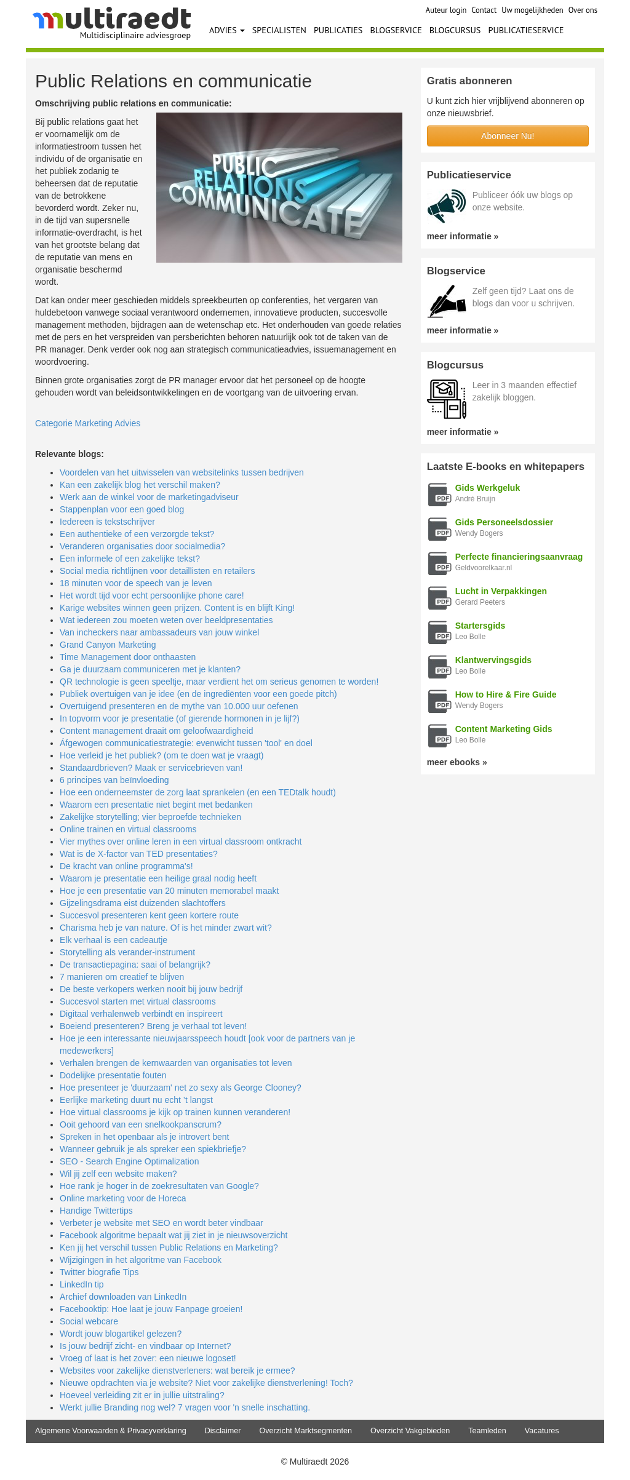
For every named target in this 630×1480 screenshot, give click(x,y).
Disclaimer (223, 1430)
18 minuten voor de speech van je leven (136, 583)
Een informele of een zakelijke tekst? (130, 558)
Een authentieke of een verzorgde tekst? (137, 534)
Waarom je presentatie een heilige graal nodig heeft (158, 878)
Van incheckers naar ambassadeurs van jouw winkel (159, 632)
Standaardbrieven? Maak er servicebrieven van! (151, 768)
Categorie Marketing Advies (87, 423)
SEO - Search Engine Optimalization (129, 1161)
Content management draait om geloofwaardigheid (156, 731)
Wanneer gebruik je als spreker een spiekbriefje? (153, 1149)
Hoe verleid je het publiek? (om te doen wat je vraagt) (162, 755)
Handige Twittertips (96, 1210)
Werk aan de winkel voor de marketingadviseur (149, 497)
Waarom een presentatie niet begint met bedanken (156, 805)
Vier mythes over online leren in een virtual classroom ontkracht (180, 841)
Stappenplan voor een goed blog (122, 509)
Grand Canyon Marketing (108, 645)
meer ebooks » (457, 762)
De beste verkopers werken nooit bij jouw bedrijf (151, 989)
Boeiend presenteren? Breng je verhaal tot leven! (153, 1026)
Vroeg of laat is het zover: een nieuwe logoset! (148, 1358)
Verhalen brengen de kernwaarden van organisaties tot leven (176, 1063)
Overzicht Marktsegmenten (305, 1430)
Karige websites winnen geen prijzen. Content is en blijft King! (177, 608)
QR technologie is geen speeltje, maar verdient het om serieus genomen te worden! (219, 681)
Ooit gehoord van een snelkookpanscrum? (140, 1124)
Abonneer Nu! (507, 136)
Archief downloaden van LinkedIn (123, 1297)
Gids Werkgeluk (487, 488)
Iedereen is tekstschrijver (107, 522)
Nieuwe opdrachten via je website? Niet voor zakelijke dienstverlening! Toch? (206, 1383)
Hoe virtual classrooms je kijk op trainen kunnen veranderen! (175, 1112)
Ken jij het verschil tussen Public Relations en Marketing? (169, 1247)
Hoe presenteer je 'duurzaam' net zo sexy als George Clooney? (180, 1087)
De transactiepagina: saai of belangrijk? (135, 964)
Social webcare (89, 1321)
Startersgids (480, 626)
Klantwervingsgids (493, 660)
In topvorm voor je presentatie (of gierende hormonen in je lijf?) (180, 718)
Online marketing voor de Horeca (123, 1198)
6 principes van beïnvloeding (114, 780)
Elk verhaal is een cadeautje (113, 940)
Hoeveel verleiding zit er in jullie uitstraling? (142, 1395)
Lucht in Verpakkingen (501, 591)
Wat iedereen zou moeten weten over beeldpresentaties (166, 620)
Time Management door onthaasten (128, 657)
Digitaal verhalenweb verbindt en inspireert (141, 1014)
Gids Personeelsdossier (504, 522)
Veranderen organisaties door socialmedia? (142, 546)
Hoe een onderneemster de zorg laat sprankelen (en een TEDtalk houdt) (198, 792)
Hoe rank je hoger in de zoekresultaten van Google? (159, 1186)
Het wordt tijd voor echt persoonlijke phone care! (152, 595)
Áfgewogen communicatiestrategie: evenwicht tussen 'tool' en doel (186, 743)
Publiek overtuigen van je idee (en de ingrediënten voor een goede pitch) (198, 694)
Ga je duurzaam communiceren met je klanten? (150, 669)
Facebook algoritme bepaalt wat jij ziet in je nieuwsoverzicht (173, 1235)
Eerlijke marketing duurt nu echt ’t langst (136, 1100)
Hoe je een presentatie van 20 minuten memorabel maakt (169, 891)
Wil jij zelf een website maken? (118, 1174)
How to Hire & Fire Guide (506, 694)
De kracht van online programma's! (126, 866)
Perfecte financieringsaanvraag (519, 557)
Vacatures (542, 1430)
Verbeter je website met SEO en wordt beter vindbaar (161, 1223)
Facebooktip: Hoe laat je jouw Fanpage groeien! (151, 1309)
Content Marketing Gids (503, 729)
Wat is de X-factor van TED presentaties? (139, 854)
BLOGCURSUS (455, 30)
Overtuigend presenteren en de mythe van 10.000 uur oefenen (179, 706)
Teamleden (487, 1430)
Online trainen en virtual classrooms (128, 829)
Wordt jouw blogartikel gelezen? (120, 1334)
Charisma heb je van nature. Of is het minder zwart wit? (166, 928)
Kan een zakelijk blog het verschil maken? (140, 485)
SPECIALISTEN (279, 30)
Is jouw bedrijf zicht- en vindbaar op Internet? (145, 1346)
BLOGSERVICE (395, 30)
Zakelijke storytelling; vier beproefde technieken (150, 817)
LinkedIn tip (82, 1284)
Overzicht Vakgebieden (410, 1430)
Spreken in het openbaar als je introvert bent (144, 1137)
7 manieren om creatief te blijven (122, 977)
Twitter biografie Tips (99, 1272)
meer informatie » (463, 236)
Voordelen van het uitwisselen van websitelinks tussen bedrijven (182, 472)
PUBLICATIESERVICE (526, 30)
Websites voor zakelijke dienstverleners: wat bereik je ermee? (177, 1370)
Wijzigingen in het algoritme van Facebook (140, 1260)
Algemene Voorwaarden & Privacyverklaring (110, 1430)
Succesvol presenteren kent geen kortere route (149, 915)
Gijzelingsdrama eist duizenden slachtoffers (143, 903)
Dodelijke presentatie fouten (113, 1075)
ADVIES (227, 30)
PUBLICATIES (338, 30)
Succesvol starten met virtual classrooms (138, 1001)
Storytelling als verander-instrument (127, 952)
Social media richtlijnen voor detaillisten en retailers (157, 571)
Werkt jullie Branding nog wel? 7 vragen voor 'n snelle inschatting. (185, 1407)
